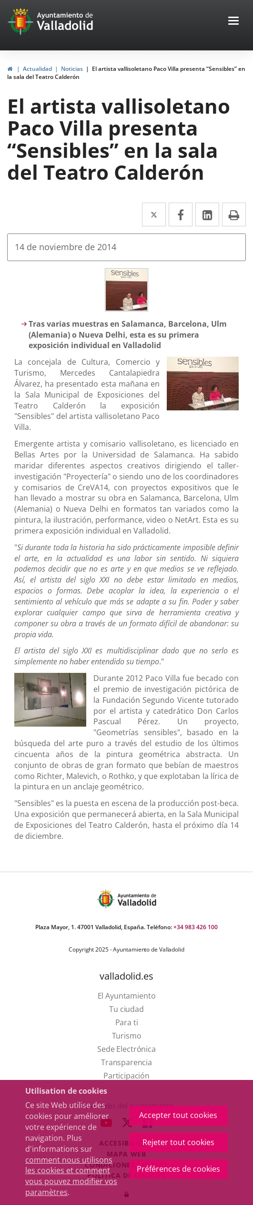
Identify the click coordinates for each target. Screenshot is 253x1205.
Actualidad (37, 69)
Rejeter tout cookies (178, 1142)
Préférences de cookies (178, 1169)
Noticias (72, 69)
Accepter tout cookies (178, 1115)
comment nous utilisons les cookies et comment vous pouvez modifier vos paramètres (71, 1176)
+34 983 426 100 (195, 927)
